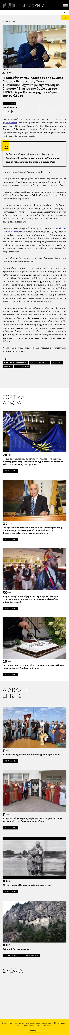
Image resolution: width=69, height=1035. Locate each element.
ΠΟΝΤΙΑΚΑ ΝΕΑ (9, 103)
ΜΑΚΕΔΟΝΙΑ (56, 363)
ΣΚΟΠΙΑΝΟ (8, 367)
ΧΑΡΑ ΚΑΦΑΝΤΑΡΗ (22, 367)
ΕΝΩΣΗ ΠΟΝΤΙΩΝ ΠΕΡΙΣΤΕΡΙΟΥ (15, 363)
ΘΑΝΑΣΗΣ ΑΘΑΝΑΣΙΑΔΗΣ (39, 363)
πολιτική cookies (46, 1025)
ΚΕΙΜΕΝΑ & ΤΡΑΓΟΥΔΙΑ (13, 955)
